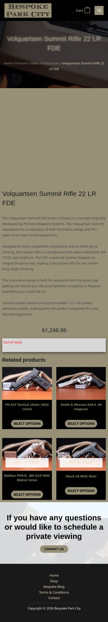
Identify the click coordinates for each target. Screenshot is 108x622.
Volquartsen (51, 63)
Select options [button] (27, 423)
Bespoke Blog (54, 586)
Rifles (35, 63)
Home (8, 63)
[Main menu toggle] (99, 10)
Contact (54, 598)
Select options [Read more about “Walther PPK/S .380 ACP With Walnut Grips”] (27, 494)
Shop (54, 581)
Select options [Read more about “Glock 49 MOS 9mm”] (81, 490)
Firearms (21, 63)
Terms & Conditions (54, 592)
